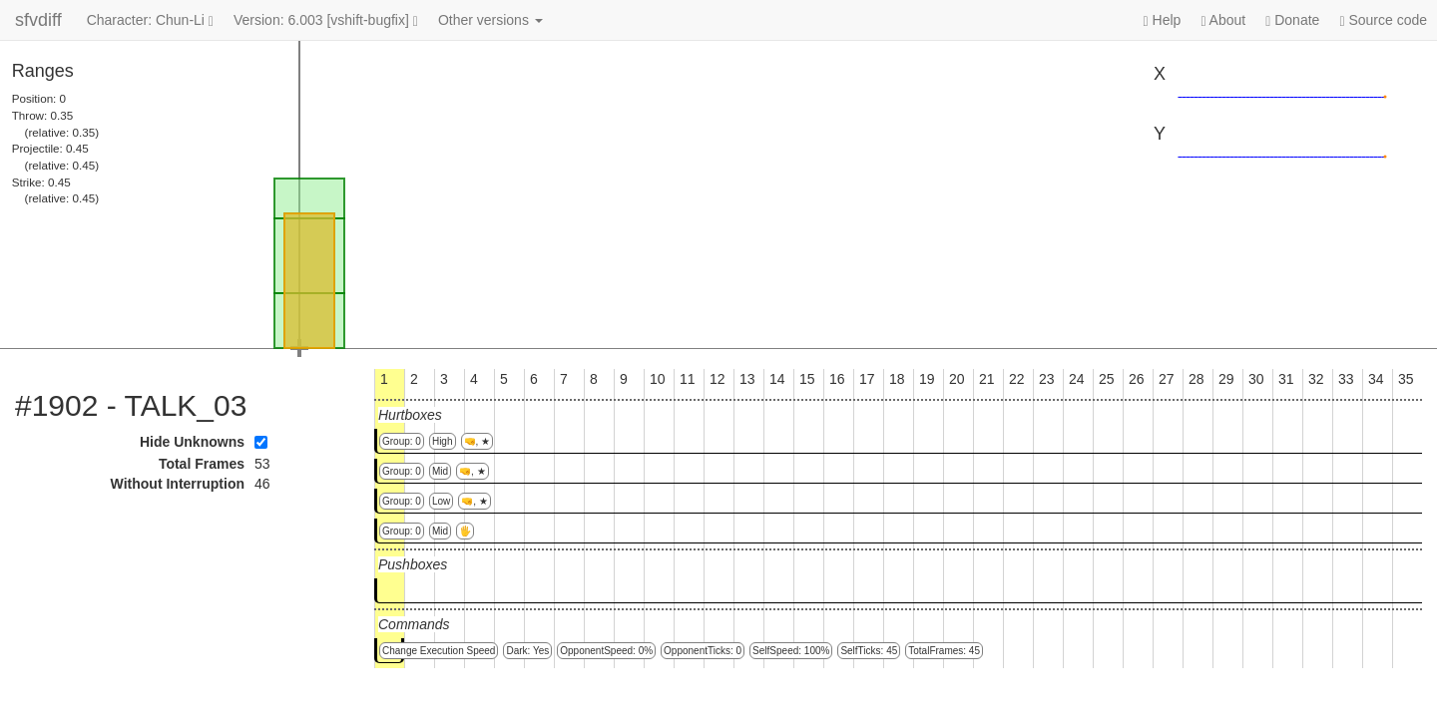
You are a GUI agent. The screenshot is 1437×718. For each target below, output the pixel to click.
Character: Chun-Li (150, 20)
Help (1163, 20)
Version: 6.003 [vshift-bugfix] (326, 20)
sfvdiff (38, 20)
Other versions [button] (490, 20)
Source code (1383, 20)
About (1222, 20)
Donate (1292, 20)
